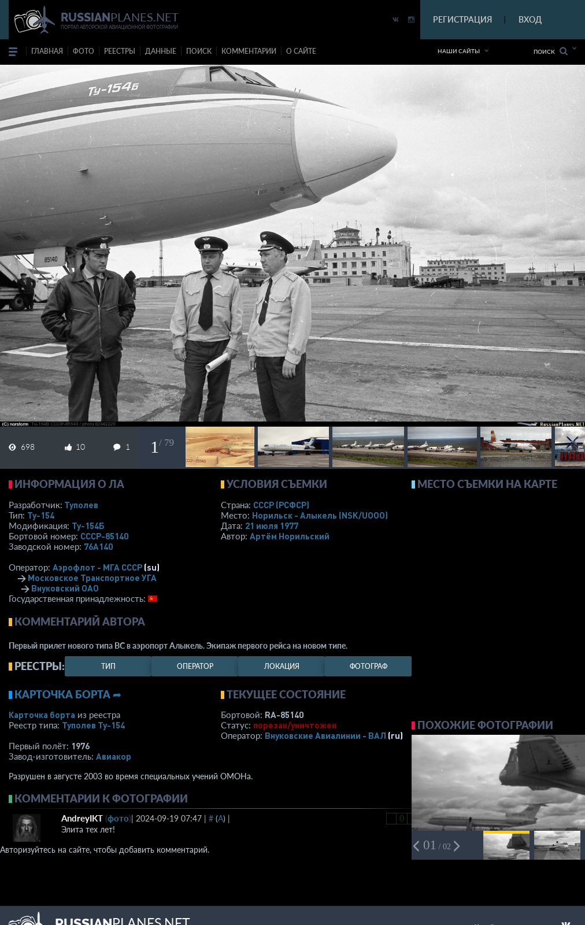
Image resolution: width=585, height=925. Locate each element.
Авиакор (113, 756)
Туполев (81, 505)
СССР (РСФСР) (281, 505)
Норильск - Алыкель (320, 515)
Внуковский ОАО (65, 588)
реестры (119, 51)
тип (108, 666)
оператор (195, 666)
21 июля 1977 (271, 525)
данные (160, 51)
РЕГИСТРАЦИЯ (462, 19)
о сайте (301, 51)
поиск (199, 51)
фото (83, 51)
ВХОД (530, 19)
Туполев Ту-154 (93, 725)
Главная (47, 51)
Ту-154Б (88, 525)
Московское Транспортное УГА (92, 577)
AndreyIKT (82, 818)
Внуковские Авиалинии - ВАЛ (325, 735)
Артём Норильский (289, 536)
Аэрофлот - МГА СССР (97, 567)
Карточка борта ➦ (67, 694)
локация (281, 666)
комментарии (248, 51)
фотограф (368, 666)
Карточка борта (42, 714)
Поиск (551, 51)
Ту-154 (40, 515)
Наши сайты (459, 50)
